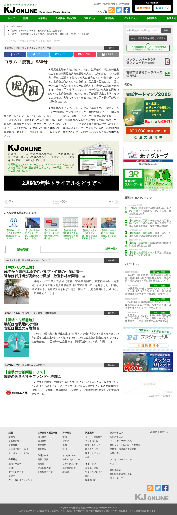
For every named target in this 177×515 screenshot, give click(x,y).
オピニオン (30, 48)
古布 (87, 457)
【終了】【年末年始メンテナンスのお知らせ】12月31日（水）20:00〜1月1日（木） (50, 34)
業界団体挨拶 (69, 468)
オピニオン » (131, 264)
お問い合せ (115, 453)
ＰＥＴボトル (91, 441)
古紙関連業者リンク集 (121, 474)
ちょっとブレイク (93, 472)
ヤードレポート (16, 472)
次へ (114, 202)
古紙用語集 (115, 470)
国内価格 (42, 437)
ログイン (162, 7)
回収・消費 (43, 313)
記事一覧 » (112, 248)
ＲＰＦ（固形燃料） (95, 437)
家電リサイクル (92, 453)
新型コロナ (13, 445)
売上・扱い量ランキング (20, 480)
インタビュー (131, 18)
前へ (9, 202)
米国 (64, 445)
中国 (64, 437)
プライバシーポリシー (121, 459)
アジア (65, 441)
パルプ (46, 260)
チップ (39, 260)
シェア (15, 54)
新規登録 (143, 7)
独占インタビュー (71, 459)
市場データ (89, 18)
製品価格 (42, 445)
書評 (87, 476)
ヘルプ (102, 11)
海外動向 (109, 18)
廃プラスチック (92, 445)
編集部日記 (90, 480)
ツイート (38, 54)
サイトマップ (116, 478)
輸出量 (53, 313)
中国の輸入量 (44, 468)
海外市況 (42, 449)
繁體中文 (164, 432)
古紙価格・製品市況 (65, 18)
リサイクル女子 (70, 463)
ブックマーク (61, 54)
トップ (11, 18)
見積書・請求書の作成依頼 (123, 449)
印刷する (108, 54)
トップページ (10, 40)
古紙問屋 (40, 365)
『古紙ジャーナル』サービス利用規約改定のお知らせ (35, 30)
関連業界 (152, 18)
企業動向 (42, 18)
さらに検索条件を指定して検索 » (148, 38)
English (153, 432)
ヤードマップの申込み (121, 441)
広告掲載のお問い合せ (159, 190)
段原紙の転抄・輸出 (18, 449)
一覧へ (60, 201)
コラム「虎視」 (45, 48)
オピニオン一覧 (27, 40)
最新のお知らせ (16, 441)
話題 (25, 18)
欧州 (64, 449)
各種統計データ (45, 472)
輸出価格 (42, 441)
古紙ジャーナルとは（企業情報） (126, 445)
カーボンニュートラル (19, 453)
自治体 (11, 468)
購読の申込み (116, 432)
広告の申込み (116, 437)
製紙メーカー (15, 463)
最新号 (11, 437)
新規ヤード (13, 476)
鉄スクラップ (91, 449)
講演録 (65, 472)
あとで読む (84, 54)
